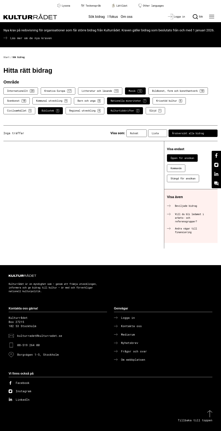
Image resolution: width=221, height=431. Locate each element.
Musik (135, 91)
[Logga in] (176, 16)
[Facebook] (216, 155)
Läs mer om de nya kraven (31, 38)
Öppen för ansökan (182, 158)
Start (6, 57)
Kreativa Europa (58, 91)
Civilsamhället (19, 110)
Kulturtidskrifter (125, 110)
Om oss (126, 17)
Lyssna (63, 5)
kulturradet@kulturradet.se (39, 335)
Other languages (151, 6)
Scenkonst (16, 101)
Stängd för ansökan (183, 178)
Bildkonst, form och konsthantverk (178, 91)
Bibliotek (50, 110)
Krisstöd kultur (169, 101)
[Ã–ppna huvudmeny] (212, 16)
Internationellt (20, 91)
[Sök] (198, 16)
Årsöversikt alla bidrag (193, 133)
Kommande (176, 168)
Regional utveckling (85, 110)
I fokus (113, 17)
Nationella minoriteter (128, 101)
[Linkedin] (216, 174)
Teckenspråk (91, 5)
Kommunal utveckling (52, 101)
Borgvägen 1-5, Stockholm (38, 354)
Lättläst (119, 5)
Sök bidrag (97, 17)
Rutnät (136, 133)
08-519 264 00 (28, 345)
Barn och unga (89, 101)
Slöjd (155, 110)
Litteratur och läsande (100, 91)
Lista (158, 133)
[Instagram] (216, 165)
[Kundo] (216, 183)
